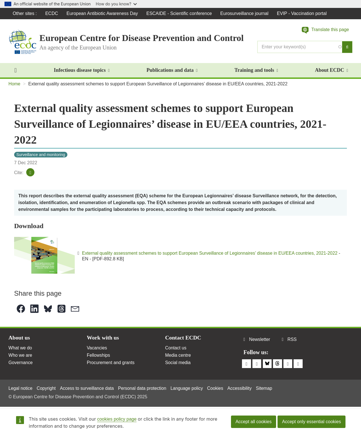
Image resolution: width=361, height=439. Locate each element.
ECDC (51, 13)
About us (19, 338)
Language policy (189, 388)
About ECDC (331, 70)
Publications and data (171, 70)
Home (14, 84)
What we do (20, 348)
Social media (178, 363)
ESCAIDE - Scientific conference (179, 13)
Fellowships (99, 356)
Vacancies (97, 348)
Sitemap (267, 388)
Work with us (103, 338)
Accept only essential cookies (311, 421)
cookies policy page (117, 419)
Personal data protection (144, 388)
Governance (20, 363)
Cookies (218, 388)
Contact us (176, 348)
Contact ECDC (183, 338)
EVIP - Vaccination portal (302, 13)
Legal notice (20, 388)
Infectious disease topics (82, 70)
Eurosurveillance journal (245, 13)
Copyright (46, 388)
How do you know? (116, 3)
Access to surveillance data (88, 388)
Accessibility (242, 388)
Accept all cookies (253, 421)
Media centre (178, 356)
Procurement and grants (111, 363)
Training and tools (256, 70)
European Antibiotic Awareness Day (102, 13)
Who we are (20, 356)
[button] (325, 30)
